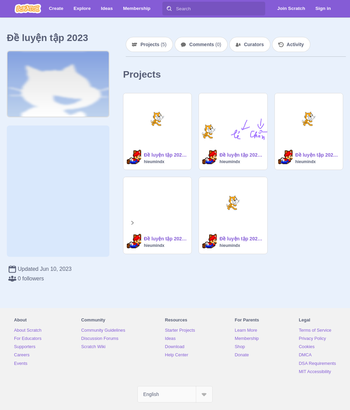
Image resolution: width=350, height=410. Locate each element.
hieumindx (154, 161)
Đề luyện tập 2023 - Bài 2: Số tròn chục (165, 155)
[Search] (169, 8)
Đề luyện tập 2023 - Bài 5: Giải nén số (241, 155)
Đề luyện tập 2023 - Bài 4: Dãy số (317, 155)
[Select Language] (175, 394)
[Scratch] (28, 8)
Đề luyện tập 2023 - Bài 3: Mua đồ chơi (241, 238)
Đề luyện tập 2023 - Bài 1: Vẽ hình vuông (165, 238)
